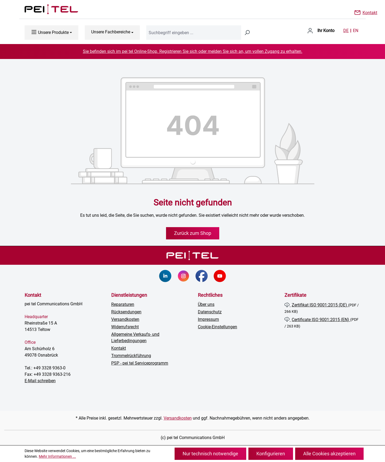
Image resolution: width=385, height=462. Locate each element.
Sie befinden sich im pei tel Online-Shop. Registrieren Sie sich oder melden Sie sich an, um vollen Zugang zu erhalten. (192, 51)
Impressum (208, 319)
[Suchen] (247, 32)
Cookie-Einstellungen (217, 326)
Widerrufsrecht (125, 326)
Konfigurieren (270, 453)
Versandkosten (125, 319)
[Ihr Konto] (321, 30)
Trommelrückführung (131, 355)
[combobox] (193, 32)
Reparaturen (122, 304)
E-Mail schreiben (40, 380)
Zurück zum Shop (192, 233)
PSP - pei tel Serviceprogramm (139, 363)
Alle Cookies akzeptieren (329, 453)
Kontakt (370, 12)
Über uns (206, 304)
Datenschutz (210, 311)
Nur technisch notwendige (210, 453)
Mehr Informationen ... (57, 456)
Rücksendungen (126, 311)
